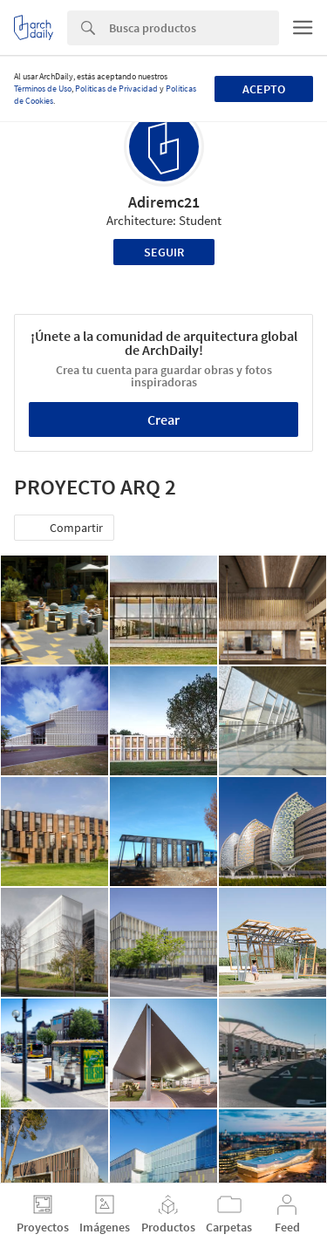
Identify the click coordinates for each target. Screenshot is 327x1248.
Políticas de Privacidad (116, 88)
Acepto (263, 89)
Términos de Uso (43, 88)
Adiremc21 (164, 202)
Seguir (164, 252)
